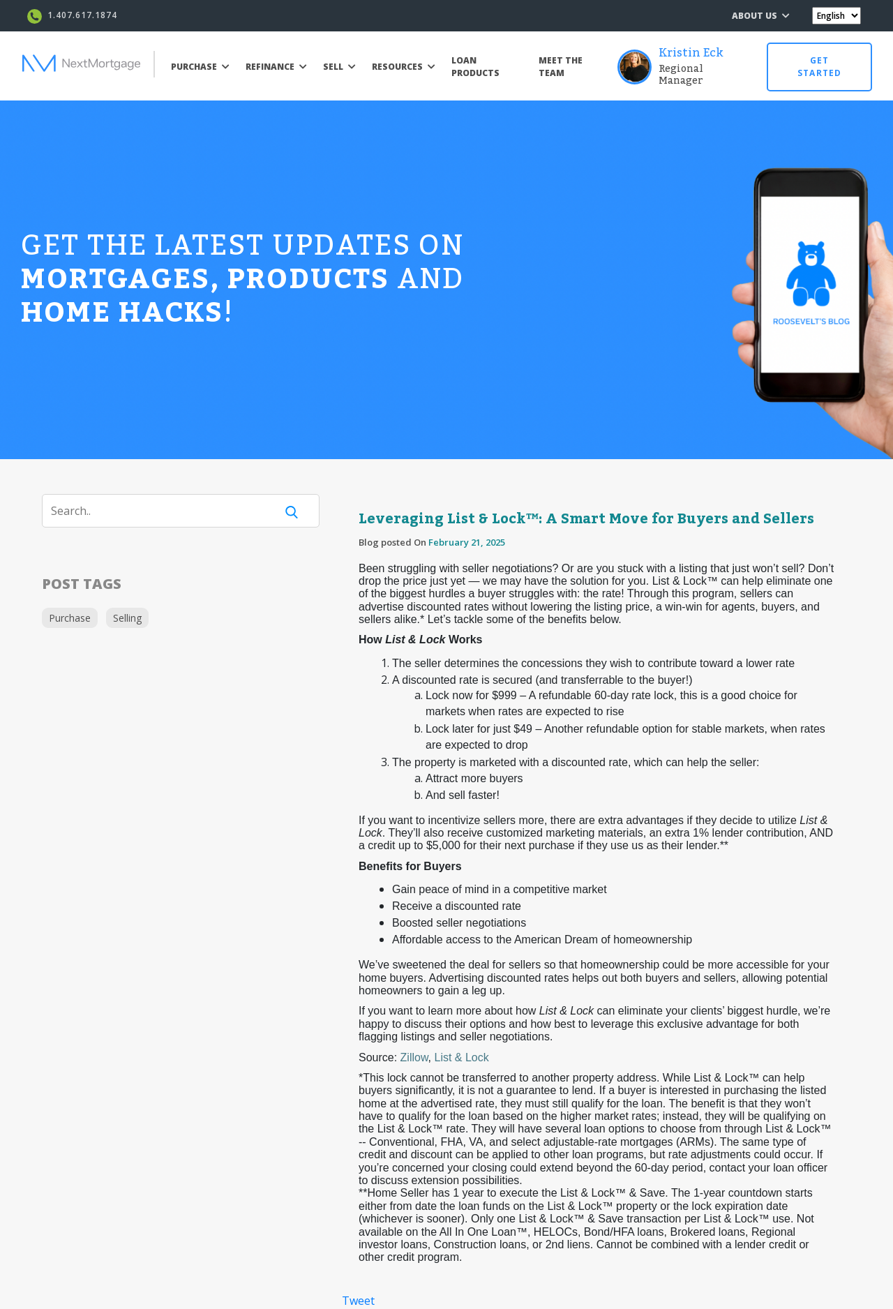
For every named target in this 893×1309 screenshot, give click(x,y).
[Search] (167, 511)
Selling (127, 617)
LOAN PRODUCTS (475, 66)
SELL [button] (339, 67)
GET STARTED (819, 66)
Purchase (70, 617)
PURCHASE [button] (200, 67)
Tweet (358, 1300)
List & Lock (462, 1057)
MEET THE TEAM (561, 66)
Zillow (414, 1057)
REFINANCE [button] (276, 67)
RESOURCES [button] (403, 67)
